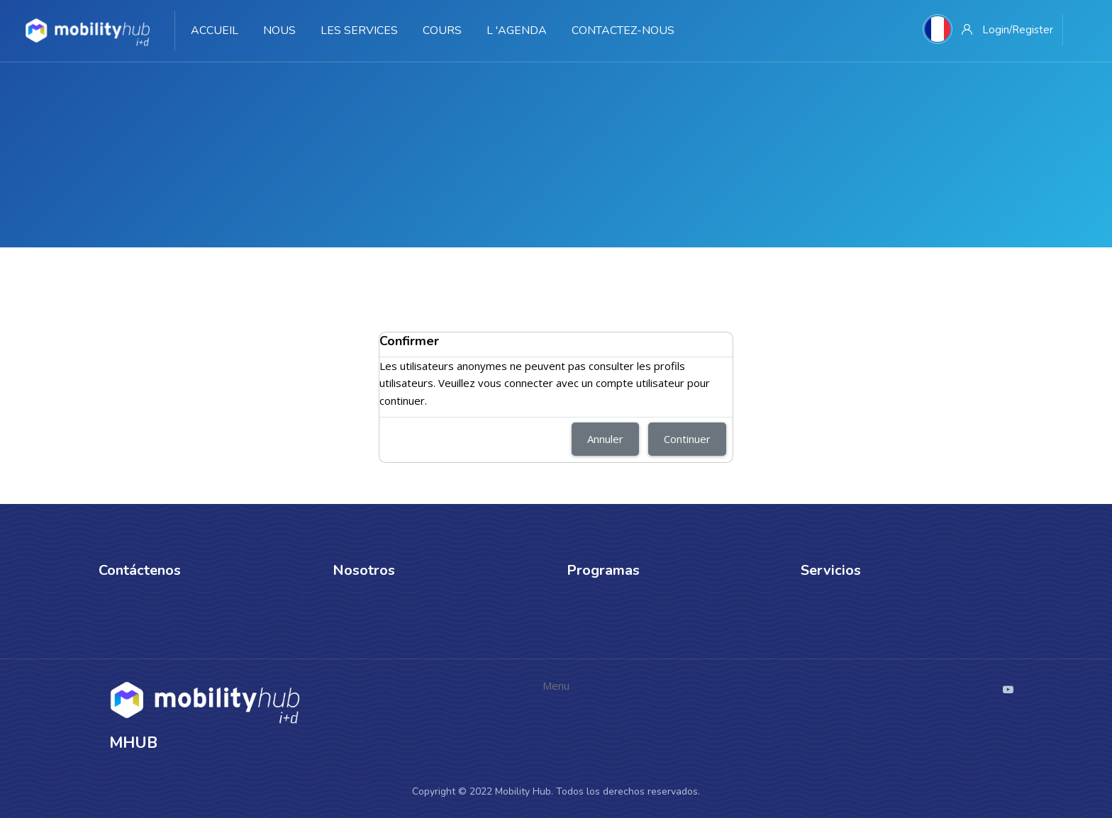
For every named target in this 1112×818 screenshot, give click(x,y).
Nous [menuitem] (279, 30)
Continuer (687, 439)
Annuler (605, 439)
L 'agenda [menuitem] (516, 30)
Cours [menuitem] (442, 30)
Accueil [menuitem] (214, 30)
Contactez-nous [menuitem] (623, 30)
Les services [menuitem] (359, 30)
